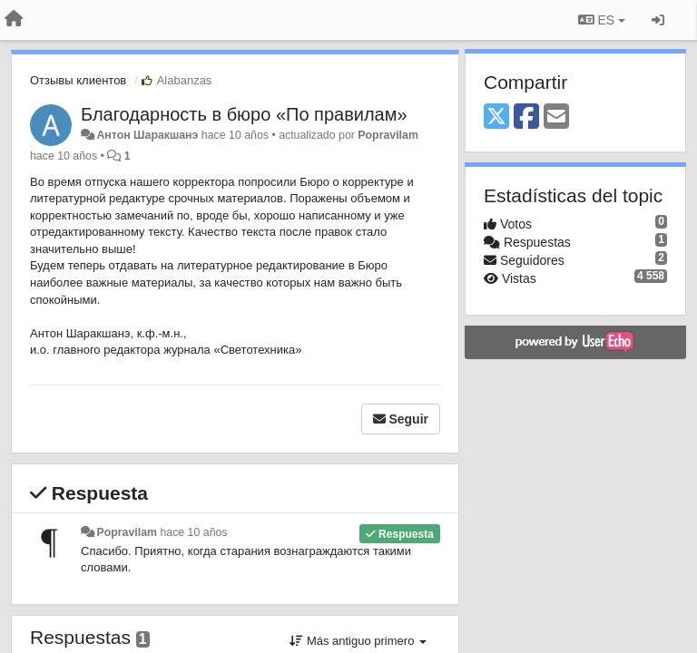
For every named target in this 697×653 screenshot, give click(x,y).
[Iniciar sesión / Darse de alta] (658, 20)
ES (601, 20)
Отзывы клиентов (78, 80)
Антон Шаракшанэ (147, 135)
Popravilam (388, 135)
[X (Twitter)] (496, 117)
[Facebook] (526, 117)
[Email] (556, 117)
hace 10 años (193, 532)
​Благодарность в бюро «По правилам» (244, 114)
